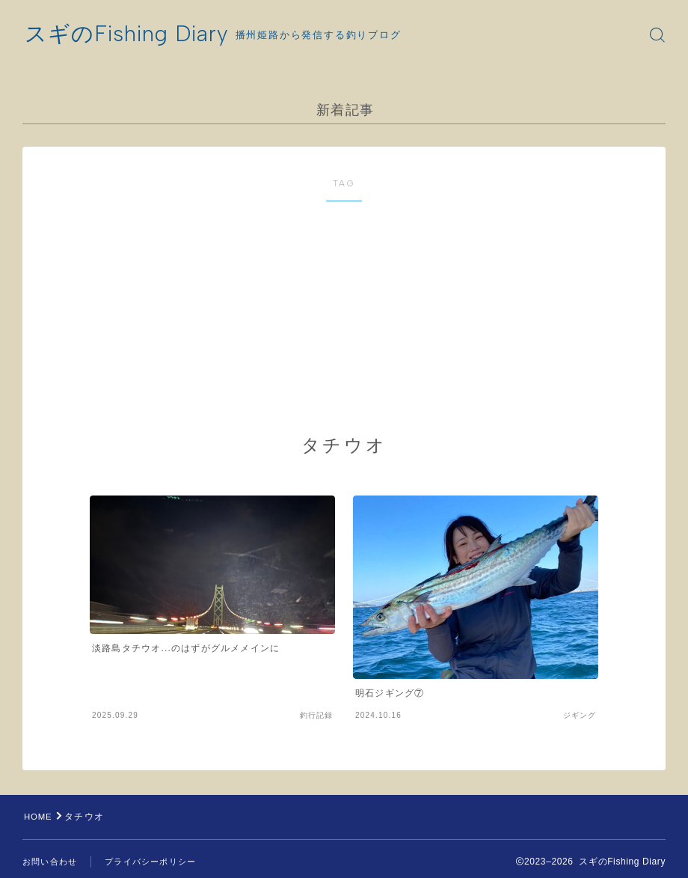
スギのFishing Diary (130, 34)
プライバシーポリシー (150, 861)
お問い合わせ (49, 861)
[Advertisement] (366, 319)
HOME (39, 816)
